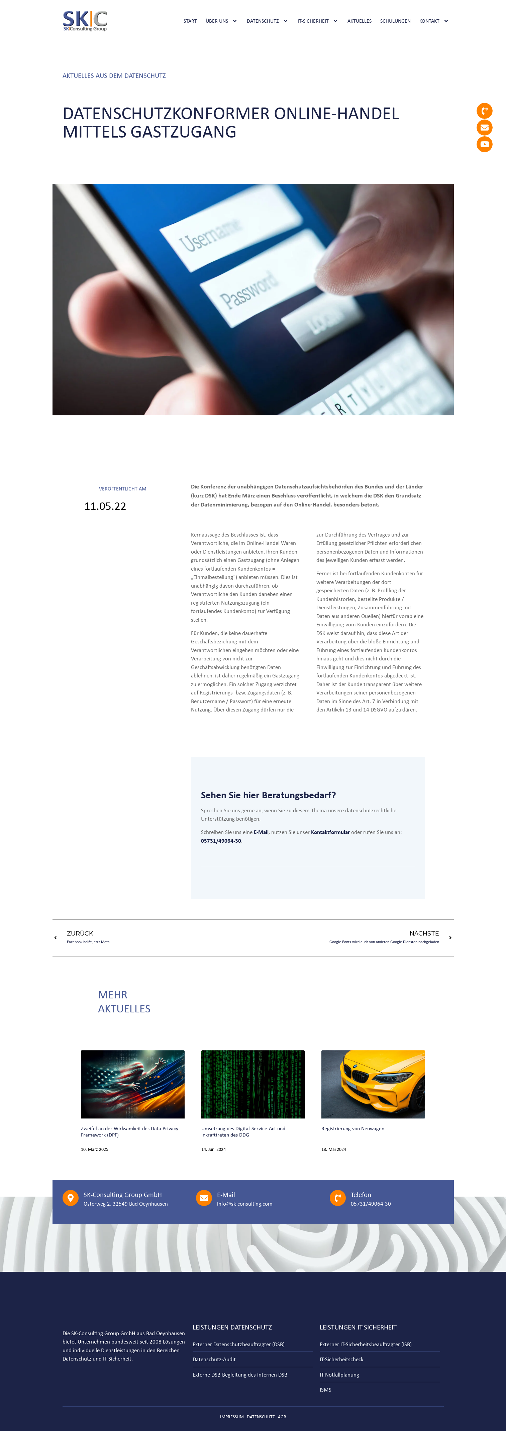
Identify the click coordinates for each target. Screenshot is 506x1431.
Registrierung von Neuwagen (352, 1128)
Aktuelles (359, 21)
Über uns (222, 21)
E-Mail (226, 1194)
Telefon (361, 1194)
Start (190, 21)
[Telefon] (338, 1198)
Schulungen (395, 21)
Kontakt (434, 21)
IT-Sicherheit (318, 21)
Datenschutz (268, 21)
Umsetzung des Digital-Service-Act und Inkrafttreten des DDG (243, 1131)
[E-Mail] (204, 1198)
